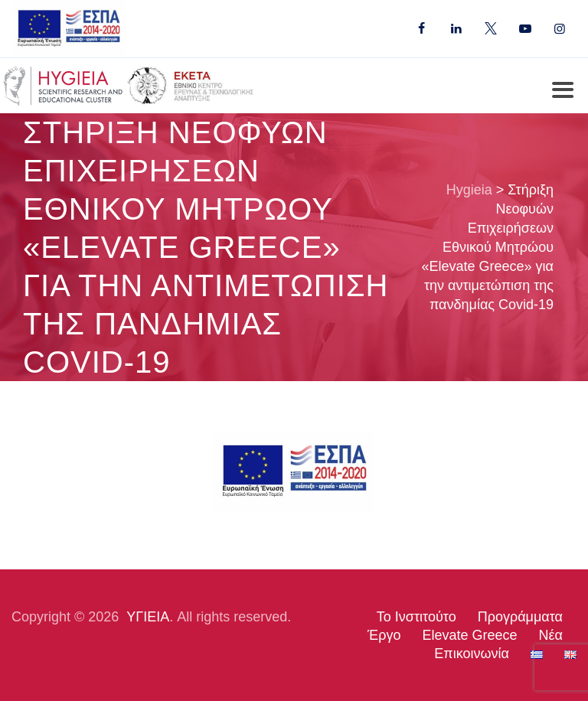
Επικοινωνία (471, 653)
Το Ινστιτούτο (416, 616)
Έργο (384, 635)
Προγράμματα (520, 616)
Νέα (551, 635)
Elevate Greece (469, 635)
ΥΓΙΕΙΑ (147, 616)
